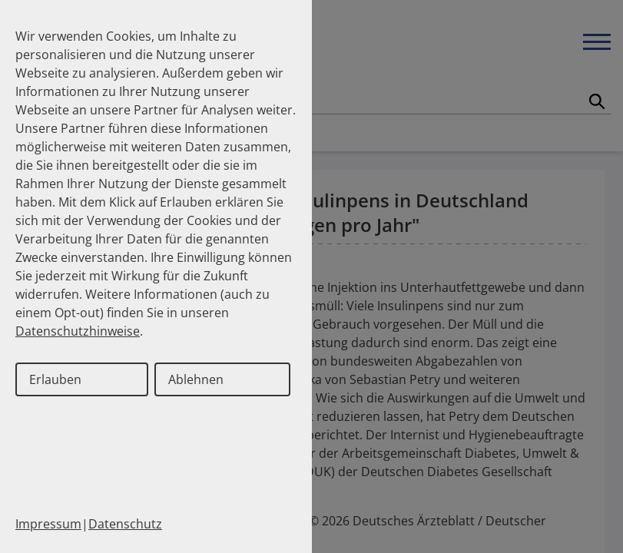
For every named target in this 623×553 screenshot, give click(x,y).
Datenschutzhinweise (77, 331)
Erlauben (55, 379)
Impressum (48, 523)
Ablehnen (196, 379)
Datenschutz (125, 523)
